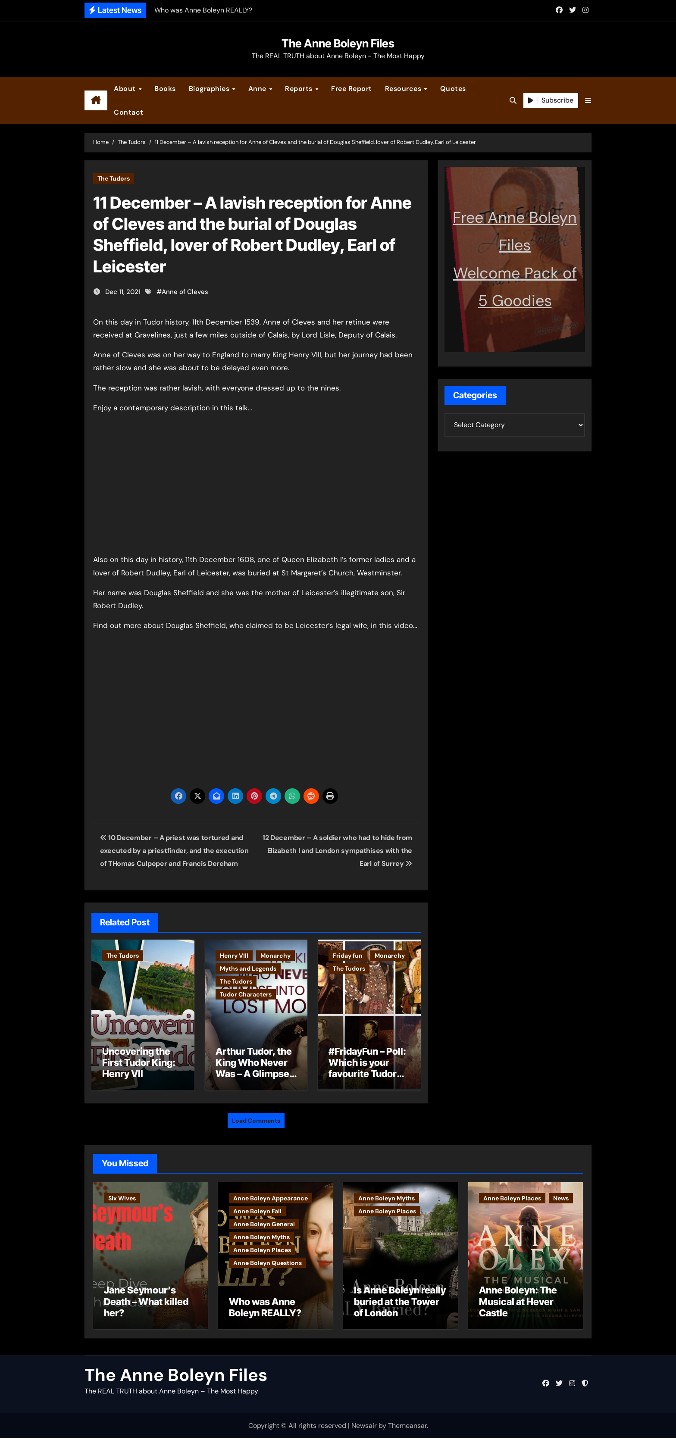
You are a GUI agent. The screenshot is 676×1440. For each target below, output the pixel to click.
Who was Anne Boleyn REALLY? (265, 1308)
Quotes (453, 88)
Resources (404, 88)
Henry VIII (234, 955)
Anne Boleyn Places (262, 1248)
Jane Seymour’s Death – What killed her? (146, 1303)
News (561, 1196)
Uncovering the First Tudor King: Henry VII (138, 1063)
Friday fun (348, 955)
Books (165, 88)
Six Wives (122, 1196)
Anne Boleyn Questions (267, 1261)
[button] (588, 101)
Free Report (351, 88)
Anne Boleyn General (264, 1222)
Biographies (210, 88)
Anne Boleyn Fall (257, 1209)
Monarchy (275, 955)
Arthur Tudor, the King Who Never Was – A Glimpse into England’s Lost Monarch (254, 1074)
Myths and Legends (248, 968)
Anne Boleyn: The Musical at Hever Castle (518, 1303)
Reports (299, 88)
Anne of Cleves (185, 291)
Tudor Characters (246, 994)
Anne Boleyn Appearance (270, 1196)
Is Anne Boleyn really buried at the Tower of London (400, 1303)
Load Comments (256, 1118)
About (126, 88)
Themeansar (407, 1426)
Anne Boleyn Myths (261, 1235)
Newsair (364, 1426)
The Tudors (113, 178)
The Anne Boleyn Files (338, 43)
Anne (258, 88)
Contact (129, 112)
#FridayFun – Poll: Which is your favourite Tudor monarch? (367, 1068)
